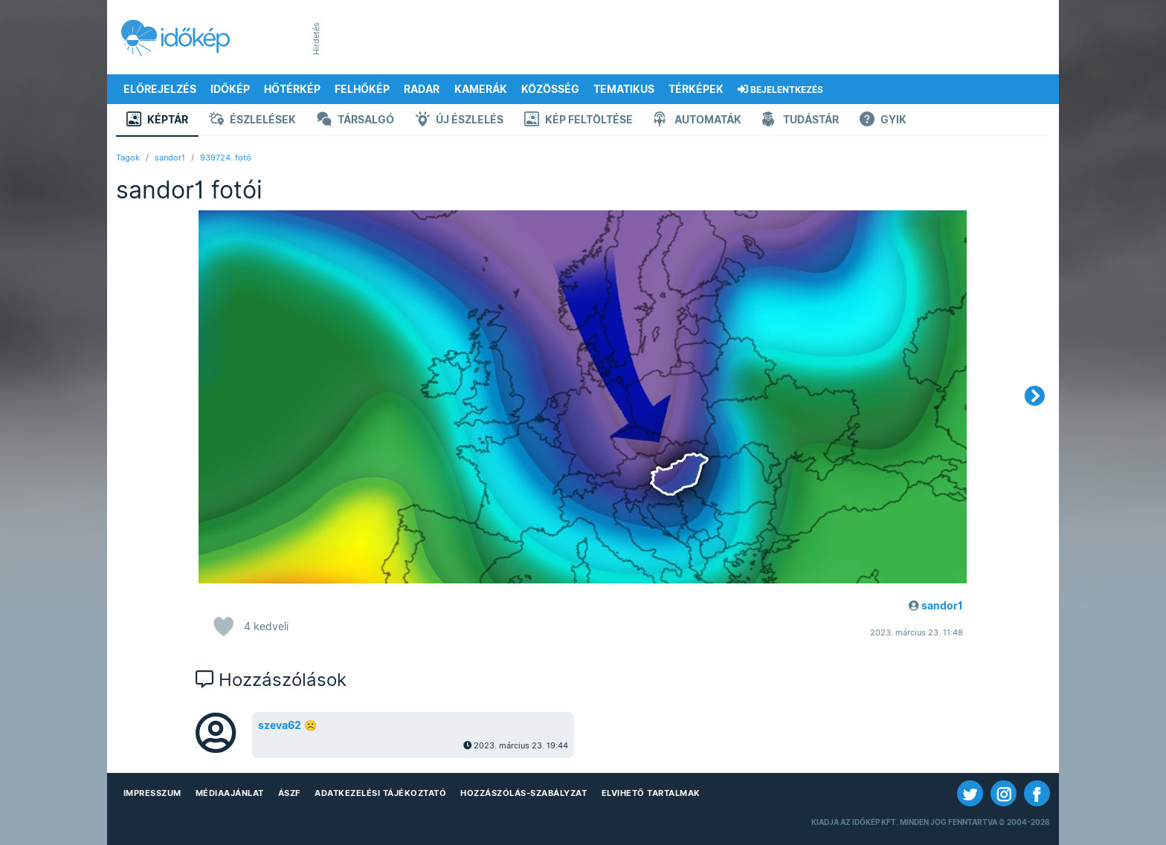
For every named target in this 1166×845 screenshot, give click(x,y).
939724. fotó (225, 157)
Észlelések (252, 120)
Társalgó (355, 120)
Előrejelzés (159, 89)
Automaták (697, 120)
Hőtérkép (292, 89)
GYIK (883, 120)
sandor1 (170, 157)
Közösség (550, 89)
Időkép (230, 89)
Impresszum (152, 793)
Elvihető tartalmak (651, 793)
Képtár (157, 120)
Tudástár (800, 120)
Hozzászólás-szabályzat (523, 793)
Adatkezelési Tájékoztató (380, 793)
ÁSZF (289, 793)
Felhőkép (362, 89)
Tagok (128, 157)
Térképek (696, 89)
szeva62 (279, 725)
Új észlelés (459, 120)
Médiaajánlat (230, 793)
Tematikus (623, 89)
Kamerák (480, 89)
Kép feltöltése (578, 120)
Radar (421, 89)
